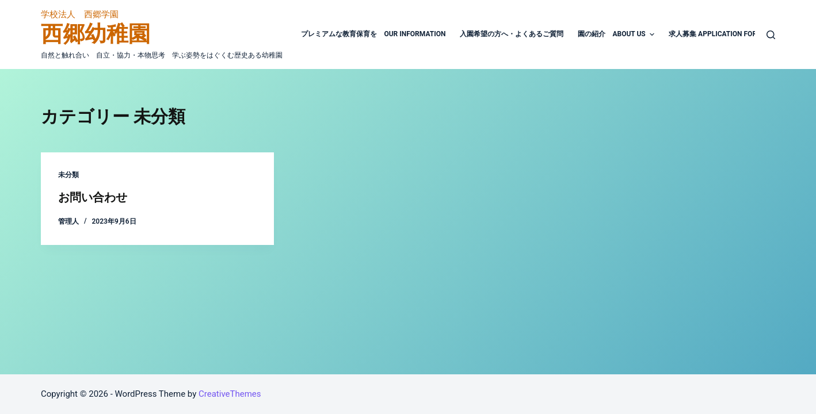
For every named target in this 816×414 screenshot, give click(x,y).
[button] (652, 34)
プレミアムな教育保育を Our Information (373, 34)
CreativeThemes (230, 394)
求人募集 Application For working (729, 34)
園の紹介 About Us (617, 34)
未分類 (68, 175)
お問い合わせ (92, 197)
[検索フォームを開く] (771, 34)
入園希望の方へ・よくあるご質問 (511, 34)
